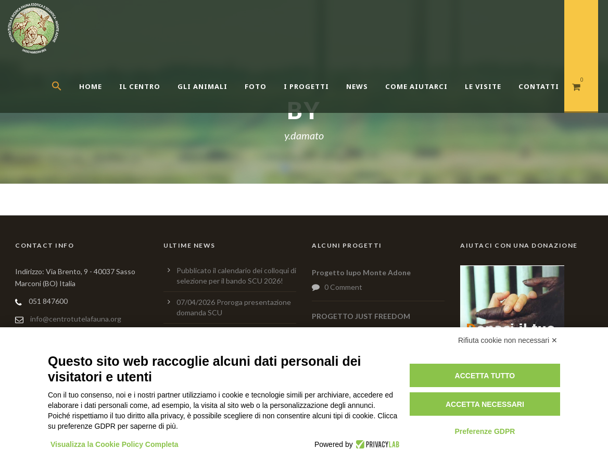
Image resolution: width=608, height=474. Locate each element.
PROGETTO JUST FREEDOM (361, 316)
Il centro (139, 86)
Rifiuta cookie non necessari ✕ (508, 340)
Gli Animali (202, 86)
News (357, 86)
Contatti (538, 86)
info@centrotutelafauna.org (75, 318)
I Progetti (306, 86)
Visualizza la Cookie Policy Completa (114, 444)
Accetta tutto (485, 375)
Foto (256, 86)
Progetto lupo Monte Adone (361, 272)
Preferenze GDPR (484, 431)
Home (90, 86)
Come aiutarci (416, 86)
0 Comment (343, 287)
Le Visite (483, 86)
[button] (65, 99)
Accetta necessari (485, 404)
